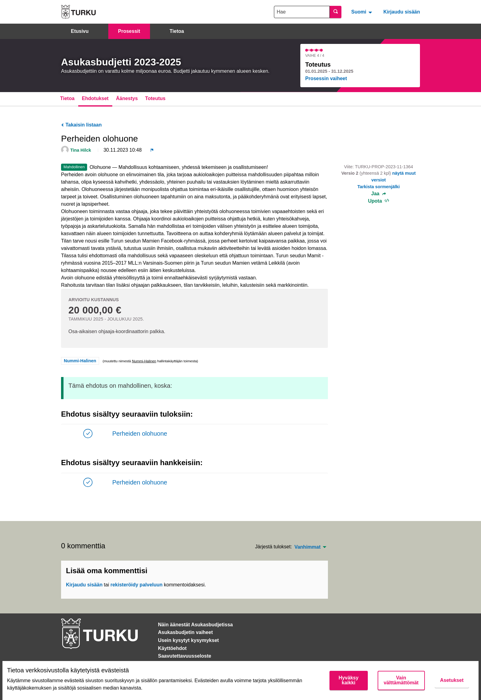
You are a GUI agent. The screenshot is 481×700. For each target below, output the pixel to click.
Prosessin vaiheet (326, 78)
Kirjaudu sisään (401, 11)
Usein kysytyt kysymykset (188, 640)
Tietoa (177, 31)
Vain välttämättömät (401, 680)
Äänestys (127, 98)
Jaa (378, 193)
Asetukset (452, 680)
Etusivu (80, 31)
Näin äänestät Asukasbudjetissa (195, 624)
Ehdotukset (95, 98)
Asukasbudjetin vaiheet (185, 632)
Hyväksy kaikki (349, 680)
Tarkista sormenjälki (378, 186)
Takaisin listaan (81, 124)
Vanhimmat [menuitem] (307, 547)
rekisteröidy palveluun (136, 584)
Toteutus (155, 98)
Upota (378, 201)
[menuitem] (362, 12)
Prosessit (129, 31)
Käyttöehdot (172, 648)
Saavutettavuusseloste (184, 656)
